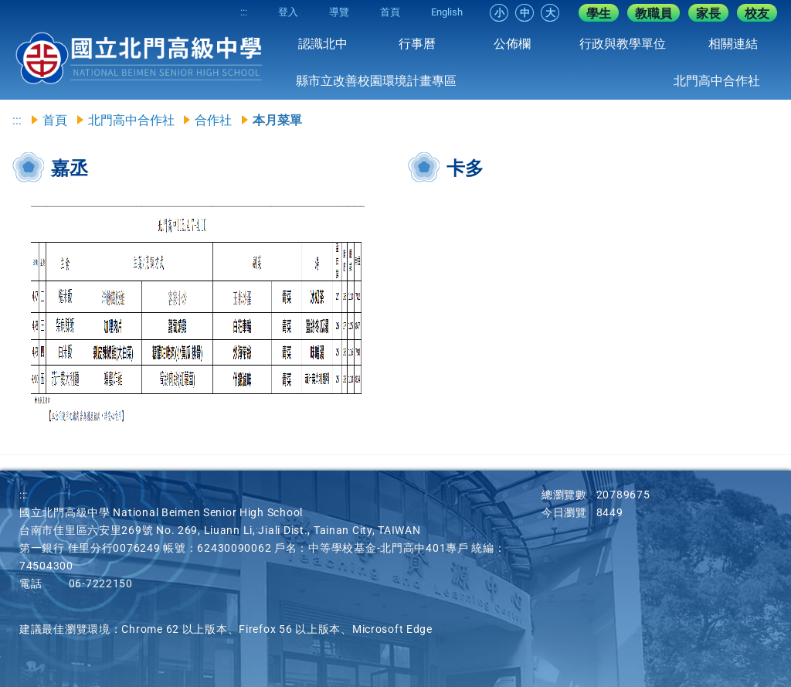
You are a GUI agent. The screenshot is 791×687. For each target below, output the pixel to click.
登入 (288, 12)
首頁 (390, 12)
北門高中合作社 (717, 80)
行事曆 (417, 43)
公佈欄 (512, 43)
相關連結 (733, 43)
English (447, 12)
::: (243, 12)
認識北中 (323, 43)
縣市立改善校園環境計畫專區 (376, 80)
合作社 (213, 120)
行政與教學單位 (622, 43)
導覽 (339, 12)
